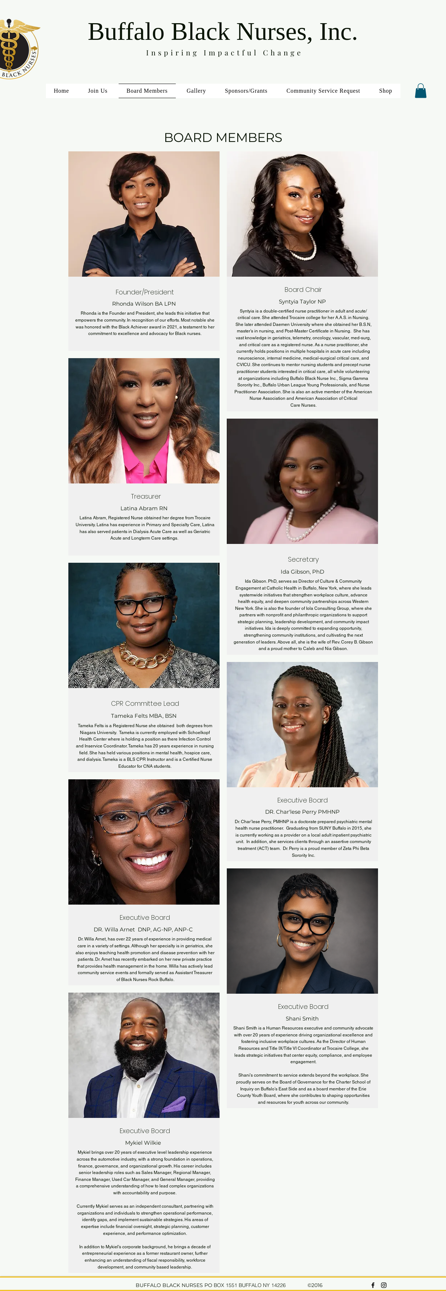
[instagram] (383, 1285)
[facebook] (373, 1285)
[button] (421, 90)
